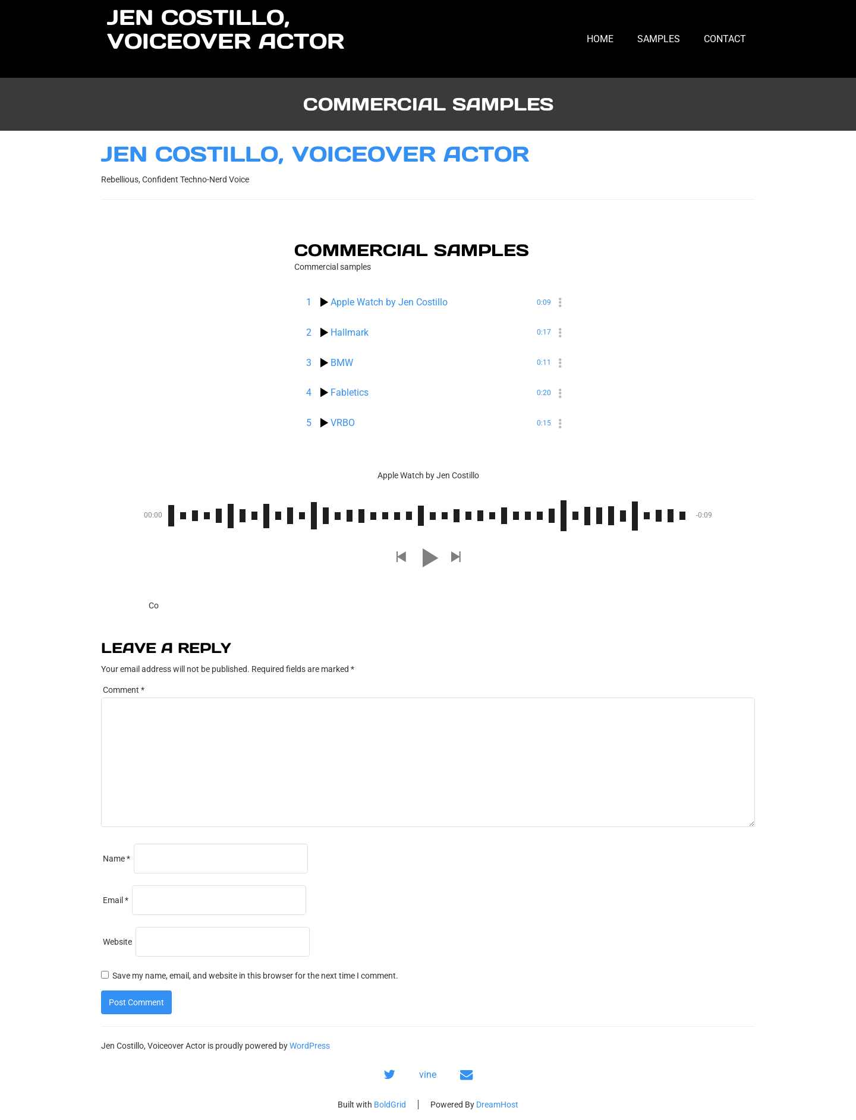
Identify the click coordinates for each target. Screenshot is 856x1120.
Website (117, 942)
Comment (123, 690)
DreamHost (497, 1104)
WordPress (309, 1045)
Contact (725, 39)
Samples (658, 39)
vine (427, 1074)
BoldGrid (390, 1104)
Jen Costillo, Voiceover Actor (225, 29)
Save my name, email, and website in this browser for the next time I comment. (255, 975)
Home (600, 39)
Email (115, 900)
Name (116, 858)
